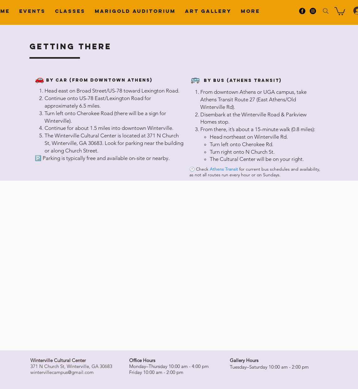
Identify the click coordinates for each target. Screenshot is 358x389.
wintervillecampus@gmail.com (62, 372)
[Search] (325, 11)
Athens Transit (224, 169)
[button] (339, 10)
